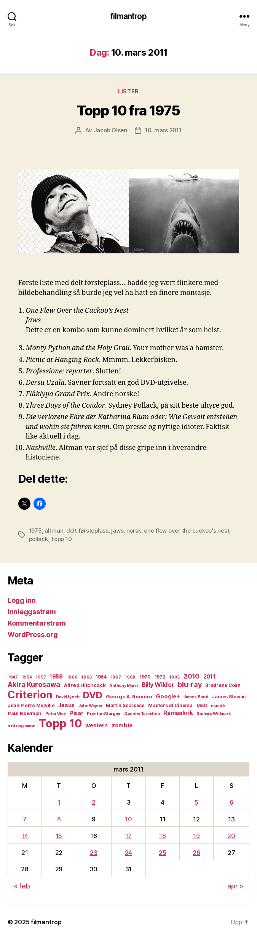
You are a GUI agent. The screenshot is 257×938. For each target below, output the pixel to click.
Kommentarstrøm (37, 623)
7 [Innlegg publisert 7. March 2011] (25, 819)
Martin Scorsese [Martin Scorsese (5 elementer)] (125, 705)
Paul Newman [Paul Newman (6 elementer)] (25, 713)
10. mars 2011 (163, 130)
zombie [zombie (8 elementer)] (122, 725)
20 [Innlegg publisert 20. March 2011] (231, 836)
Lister (128, 91)
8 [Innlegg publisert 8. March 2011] (59, 819)
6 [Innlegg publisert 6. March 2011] (231, 802)
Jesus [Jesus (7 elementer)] (66, 705)
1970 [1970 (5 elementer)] (145, 677)
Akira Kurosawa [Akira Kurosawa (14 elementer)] (34, 684)
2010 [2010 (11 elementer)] (192, 676)
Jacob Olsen (110, 130)
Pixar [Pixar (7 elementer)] (76, 713)
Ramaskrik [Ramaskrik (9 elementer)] (178, 713)
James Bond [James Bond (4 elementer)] (196, 697)
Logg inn (22, 600)
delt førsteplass (87, 530)
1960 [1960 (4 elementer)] (72, 677)
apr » (235, 886)
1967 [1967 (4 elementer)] (115, 677)
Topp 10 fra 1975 (128, 110)
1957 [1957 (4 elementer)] (40, 677)
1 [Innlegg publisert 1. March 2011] (59, 802)
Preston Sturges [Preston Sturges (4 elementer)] (103, 713)
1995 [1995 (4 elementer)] (174, 677)
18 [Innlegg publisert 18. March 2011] (162, 836)
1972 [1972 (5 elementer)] (160, 677)
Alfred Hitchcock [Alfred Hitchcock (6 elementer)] (85, 685)
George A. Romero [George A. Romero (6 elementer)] (129, 696)
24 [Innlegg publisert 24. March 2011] (128, 852)
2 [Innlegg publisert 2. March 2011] (94, 802)
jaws (117, 530)
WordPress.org (33, 635)
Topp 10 (61, 539)
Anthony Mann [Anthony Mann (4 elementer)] (123, 685)
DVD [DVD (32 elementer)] (92, 695)
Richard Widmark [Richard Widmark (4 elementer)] (213, 713)
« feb (22, 886)
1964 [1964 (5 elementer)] (101, 677)
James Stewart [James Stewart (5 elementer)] (229, 696)
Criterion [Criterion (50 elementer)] (30, 694)
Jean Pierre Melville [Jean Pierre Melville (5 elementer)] (31, 705)
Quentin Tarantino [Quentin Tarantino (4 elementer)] (142, 713)
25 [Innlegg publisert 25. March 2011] (162, 852)
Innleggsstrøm (32, 612)
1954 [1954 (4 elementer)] (27, 677)
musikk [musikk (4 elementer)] (218, 705)
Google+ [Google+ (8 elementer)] (168, 696)
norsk (133, 530)
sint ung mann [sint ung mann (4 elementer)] (21, 726)
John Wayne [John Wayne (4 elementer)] (90, 705)
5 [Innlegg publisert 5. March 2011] (196, 802)
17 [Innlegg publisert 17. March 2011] (128, 836)
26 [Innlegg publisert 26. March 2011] (196, 852)
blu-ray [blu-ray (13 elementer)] (189, 684)
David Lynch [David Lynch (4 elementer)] (67, 697)
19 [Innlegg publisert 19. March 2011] (196, 836)
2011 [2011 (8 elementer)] (209, 676)
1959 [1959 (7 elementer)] (56, 677)
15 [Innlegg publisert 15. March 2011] (59, 836)
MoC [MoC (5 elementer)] (201, 705)
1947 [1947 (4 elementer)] (13, 677)
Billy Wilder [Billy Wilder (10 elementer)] (158, 684)
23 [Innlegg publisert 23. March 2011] (93, 852)
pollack (38, 539)
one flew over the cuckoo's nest (186, 530)
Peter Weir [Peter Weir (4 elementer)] (55, 713)
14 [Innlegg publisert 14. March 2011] (24, 836)
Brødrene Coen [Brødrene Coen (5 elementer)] (223, 685)
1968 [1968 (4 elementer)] (130, 677)
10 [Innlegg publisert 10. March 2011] (128, 819)
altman (54, 530)
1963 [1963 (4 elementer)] (86, 677)
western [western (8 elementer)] (96, 725)
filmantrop (128, 16)
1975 (35, 530)
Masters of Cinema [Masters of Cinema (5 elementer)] (170, 705)
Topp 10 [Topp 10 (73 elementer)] (60, 723)
